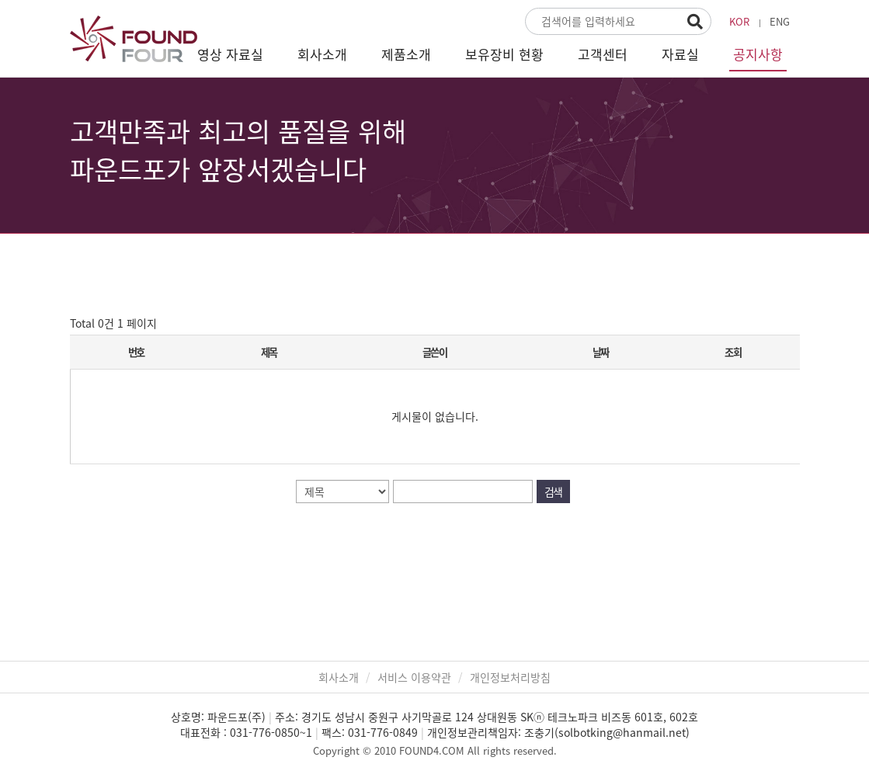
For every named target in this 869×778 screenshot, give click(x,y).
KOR (739, 21)
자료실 (680, 54)
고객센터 (602, 54)
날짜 (601, 352)
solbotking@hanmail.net (622, 732)
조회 (733, 352)
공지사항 (758, 54)
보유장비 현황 (504, 54)
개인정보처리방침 (510, 677)
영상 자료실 (230, 54)
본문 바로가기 (0, 0)
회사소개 (322, 54)
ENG (780, 21)
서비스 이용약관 (414, 677)
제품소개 (406, 54)
